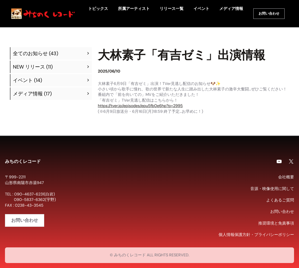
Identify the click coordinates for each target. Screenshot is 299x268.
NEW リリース (29, 67)
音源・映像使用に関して (272, 188)
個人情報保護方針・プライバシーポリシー (256, 234)
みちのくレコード (23, 161)
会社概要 (286, 177)
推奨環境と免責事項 (276, 223)
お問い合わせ (269, 13)
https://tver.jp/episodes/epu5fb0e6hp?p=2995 (140, 105)
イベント (23, 80)
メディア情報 (28, 93)
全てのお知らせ (30, 53)
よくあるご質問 (280, 200)
